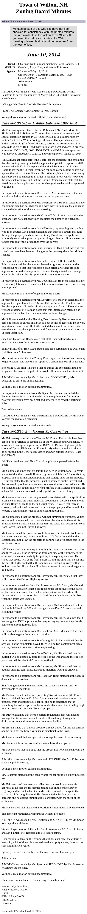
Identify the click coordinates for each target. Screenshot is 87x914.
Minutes (21, 21)
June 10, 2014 (35, 21)
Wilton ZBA (8, 21)
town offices (25, 44)
